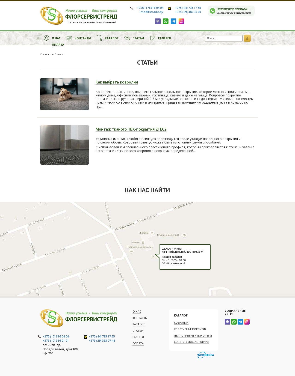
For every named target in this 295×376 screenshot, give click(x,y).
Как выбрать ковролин (117, 82)
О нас (56, 38)
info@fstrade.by (151, 12)
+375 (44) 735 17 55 (188, 8)
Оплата (58, 45)
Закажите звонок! (235, 10)
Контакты (83, 38)
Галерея (164, 38)
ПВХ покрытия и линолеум (193, 335)
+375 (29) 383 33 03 (188, 12)
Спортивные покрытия (190, 329)
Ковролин (181, 322)
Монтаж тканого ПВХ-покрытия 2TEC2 (131, 129)
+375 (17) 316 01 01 (56, 340)
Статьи (138, 38)
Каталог (111, 38)
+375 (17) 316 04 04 (150, 8)
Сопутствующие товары (191, 341)
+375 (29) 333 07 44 (102, 340)
